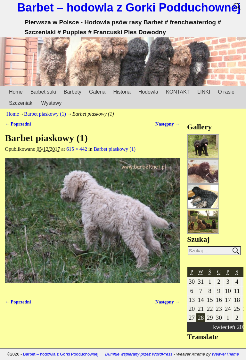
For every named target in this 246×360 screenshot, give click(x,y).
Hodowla (148, 92)
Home (16, 92)
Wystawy (51, 103)
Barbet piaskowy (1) (45, 114)
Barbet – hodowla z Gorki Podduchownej (129, 7)
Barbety (72, 92)
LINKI (203, 92)
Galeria (97, 92)
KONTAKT (178, 92)
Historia (121, 92)
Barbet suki (43, 92)
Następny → (167, 123)
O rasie (226, 92)
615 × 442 (76, 149)
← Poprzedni (18, 123)
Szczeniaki (21, 103)
